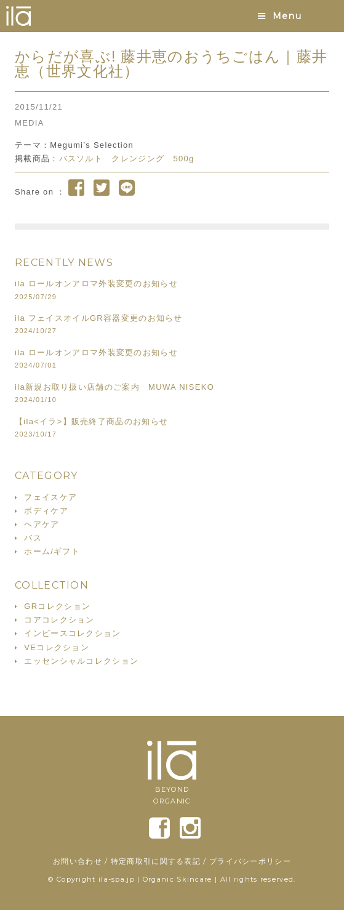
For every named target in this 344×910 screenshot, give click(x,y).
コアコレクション (59, 619)
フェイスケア (50, 497)
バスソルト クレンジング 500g (126, 158)
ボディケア (46, 510)
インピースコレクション (72, 633)
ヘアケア (41, 524)
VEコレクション (56, 647)
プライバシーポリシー (250, 861)
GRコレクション (57, 606)
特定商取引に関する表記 (156, 861)
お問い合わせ (77, 861)
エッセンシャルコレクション (81, 661)
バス (33, 537)
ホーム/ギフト (52, 551)
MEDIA (29, 122)
